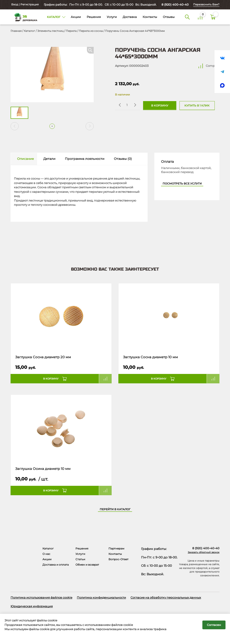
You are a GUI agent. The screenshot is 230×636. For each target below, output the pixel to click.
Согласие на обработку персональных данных (165, 597)
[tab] (24, 159)
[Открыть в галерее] (52, 74)
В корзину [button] (51, 378)
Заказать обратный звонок (203, 552)
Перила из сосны (91, 31)
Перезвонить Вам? (206, 4)
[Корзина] (213, 16)
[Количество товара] (127, 105)
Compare (212, 65)
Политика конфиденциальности (101, 597)
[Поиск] (187, 16)
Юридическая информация (32, 606)
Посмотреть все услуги (182, 183)
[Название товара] (61, 317)
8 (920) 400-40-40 (175, 4)
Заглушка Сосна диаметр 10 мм (150, 357)
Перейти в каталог (115, 509)
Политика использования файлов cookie (41, 597)
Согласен (214, 625)
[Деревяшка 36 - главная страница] (24, 17)
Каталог (29, 31)
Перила (71, 31)
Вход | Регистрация (25, 4)
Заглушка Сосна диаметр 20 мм (43, 357)
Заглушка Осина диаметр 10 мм (43, 469)
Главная (16, 31)
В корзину (159, 105)
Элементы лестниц (50, 31)
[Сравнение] (200, 16)
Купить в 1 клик (197, 105)
